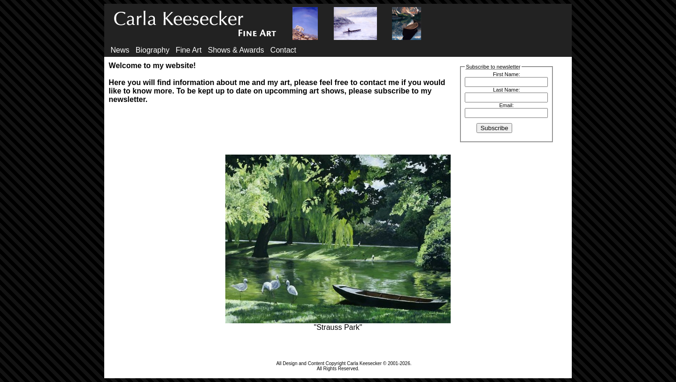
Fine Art (188, 50)
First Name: (506, 74)
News (119, 50)
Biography (152, 50)
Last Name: (506, 90)
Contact (283, 50)
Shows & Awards (236, 50)
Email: (506, 105)
